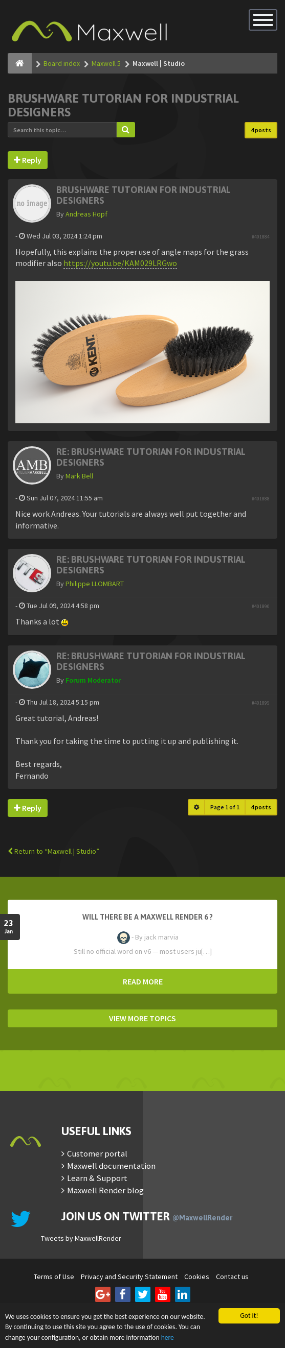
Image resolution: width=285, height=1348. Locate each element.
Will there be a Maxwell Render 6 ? (147, 917)
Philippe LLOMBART (94, 583)
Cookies (196, 1276)
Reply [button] (27, 160)
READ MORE (143, 981)
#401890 (261, 606)
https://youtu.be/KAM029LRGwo (120, 263)
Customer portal (97, 1153)
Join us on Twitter (146, 1216)
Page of (224, 807)
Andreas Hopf (86, 214)
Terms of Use (54, 1276)
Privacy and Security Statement (129, 1276)
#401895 (261, 703)
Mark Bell (79, 475)
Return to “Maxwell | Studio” (53, 851)
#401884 (261, 236)
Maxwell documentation (111, 1165)
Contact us (232, 1276)
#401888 (261, 498)
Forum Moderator (93, 680)
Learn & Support (97, 1178)
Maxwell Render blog (105, 1190)
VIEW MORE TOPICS (142, 1018)
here (167, 1337)
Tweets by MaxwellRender (81, 1238)
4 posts (261, 130)
